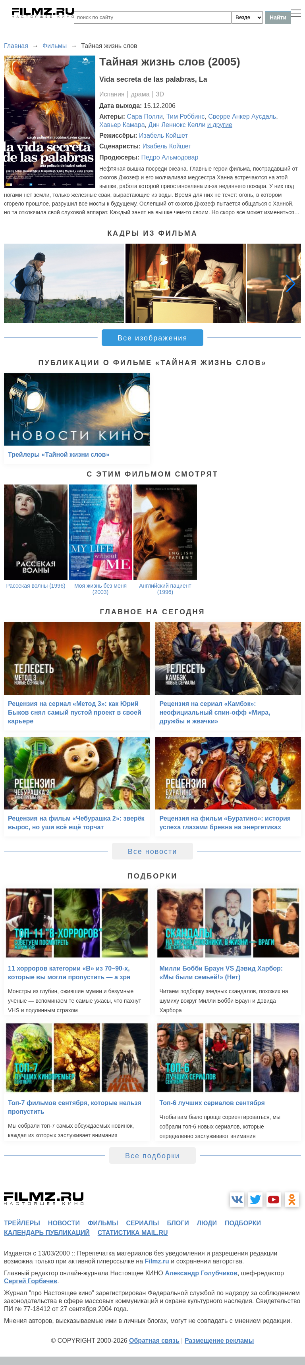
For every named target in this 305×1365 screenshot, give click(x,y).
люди (207, 1223)
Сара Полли (145, 116)
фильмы (103, 1223)
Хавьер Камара (122, 124)
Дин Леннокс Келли (176, 124)
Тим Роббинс (185, 116)
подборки (243, 1223)
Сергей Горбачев (30, 1281)
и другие (219, 124)
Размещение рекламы (219, 1340)
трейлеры (22, 1223)
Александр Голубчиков (201, 1273)
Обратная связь (154, 1340)
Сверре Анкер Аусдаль (242, 116)
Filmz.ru (157, 1261)
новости (64, 1223)
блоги (178, 1223)
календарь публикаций (47, 1232)
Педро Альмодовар (169, 157)
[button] (290, 283)
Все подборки (152, 1156)
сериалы (142, 1223)
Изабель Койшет (163, 135)
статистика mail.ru (133, 1232)
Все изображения (152, 338)
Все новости (153, 852)
